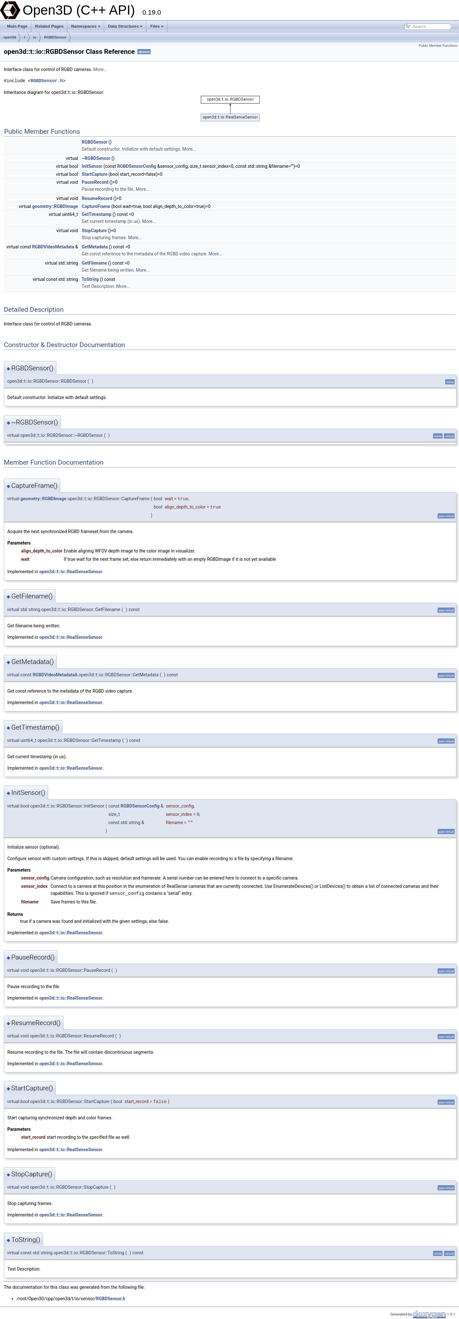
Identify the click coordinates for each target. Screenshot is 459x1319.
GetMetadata (95, 246)
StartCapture (94, 174)
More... (100, 69)
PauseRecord (95, 182)
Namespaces (85, 26)
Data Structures (125, 26)
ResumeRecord (97, 198)
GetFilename (94, 263)
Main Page (17, 26)
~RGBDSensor (96, 158)
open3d (10, 37)
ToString (90, 279)
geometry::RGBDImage (55, 206)
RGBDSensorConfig (136, 166)
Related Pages (49, 26)
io (34, 37)
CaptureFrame (96, 206)
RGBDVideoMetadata (53, 246)
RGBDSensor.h (47, 81)
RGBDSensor (55, 37)
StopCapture (94, 230)
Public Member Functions (438, 46)
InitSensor (92, 166)
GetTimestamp (96, 214)
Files (157, 26)
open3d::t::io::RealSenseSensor (70, 571)
